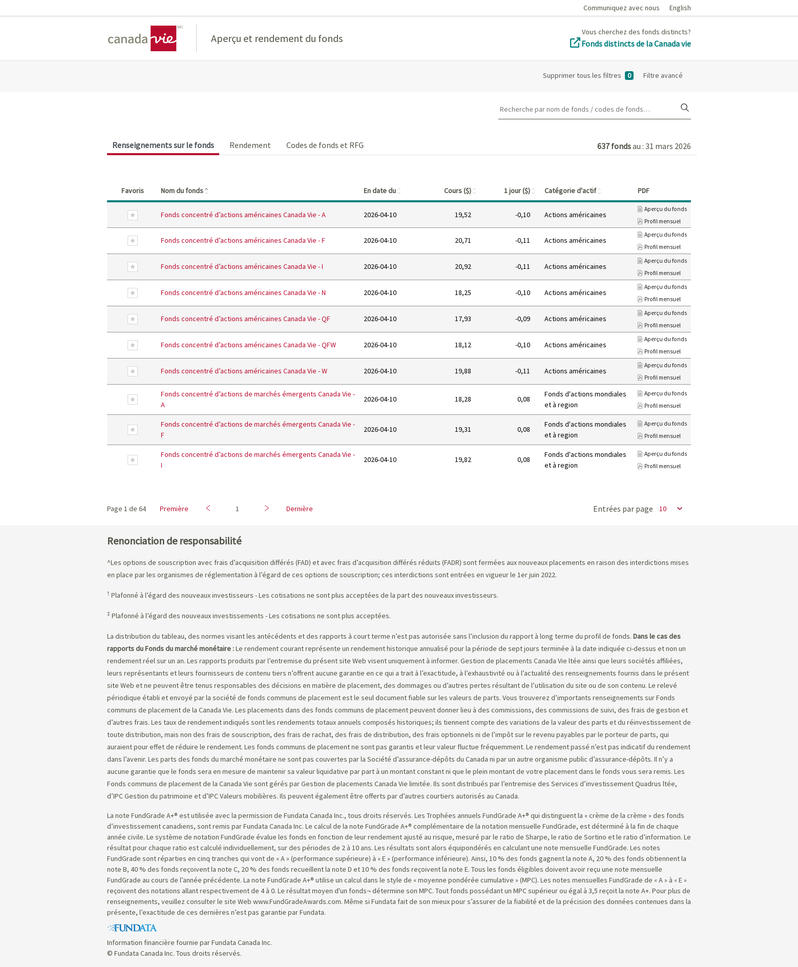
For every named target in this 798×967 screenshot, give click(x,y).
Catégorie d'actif (573, 190)
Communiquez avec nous (621, 7)
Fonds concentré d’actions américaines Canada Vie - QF (245, 318)
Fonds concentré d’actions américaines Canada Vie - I (242, 266)
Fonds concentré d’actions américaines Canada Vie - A (243, 214)
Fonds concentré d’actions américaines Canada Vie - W (244, 370)
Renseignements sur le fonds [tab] (163, 145)
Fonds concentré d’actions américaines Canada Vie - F (243, 240)
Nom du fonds (185, 190)
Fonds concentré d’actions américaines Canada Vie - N (243, 292)
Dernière (299, 508)
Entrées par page (623, 508)
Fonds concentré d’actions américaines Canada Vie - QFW (248, 344)
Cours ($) (460, 190)
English (680, 7)
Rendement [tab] (250, 145)
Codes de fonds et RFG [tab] (325, 145)
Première (174, 508)
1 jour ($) (520, 190)
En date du (383, 190)
